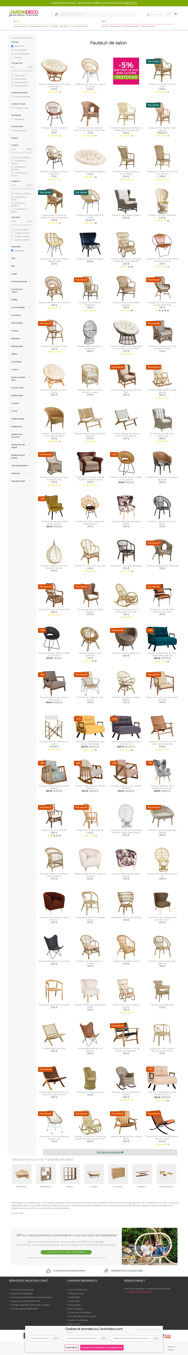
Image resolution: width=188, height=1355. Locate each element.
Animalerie (64, 26)
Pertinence (19, 46)
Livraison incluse (19, 108)
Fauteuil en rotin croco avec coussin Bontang (162, 303)
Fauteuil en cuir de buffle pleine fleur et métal (162, 1137)
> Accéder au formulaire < (139, 1292)
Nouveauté (17, 119)
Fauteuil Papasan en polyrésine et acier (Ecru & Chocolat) (126, 347)
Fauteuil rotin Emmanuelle (162, 215)
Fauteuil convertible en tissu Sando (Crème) (162, 1093)
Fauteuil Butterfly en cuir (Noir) (54, 961)
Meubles (104, 26)
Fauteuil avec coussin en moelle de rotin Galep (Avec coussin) (54, 217)
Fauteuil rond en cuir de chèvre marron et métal (162, 259)
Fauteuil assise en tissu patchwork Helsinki (162, 786)
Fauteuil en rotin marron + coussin (90, 962)
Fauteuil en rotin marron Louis (90, 565)
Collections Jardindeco (80, 1312)
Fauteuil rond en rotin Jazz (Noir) (162, 522)
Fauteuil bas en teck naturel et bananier (90, 434)
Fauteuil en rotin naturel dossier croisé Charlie (162, 1049)
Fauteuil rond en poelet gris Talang (162, 831)
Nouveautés (74, 1305)
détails (71, 1332)
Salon (30, 38)
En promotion (18, 130)
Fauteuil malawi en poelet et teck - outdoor (54, 874)
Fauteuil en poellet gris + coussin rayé (162, 434)
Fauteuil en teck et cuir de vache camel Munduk (162, 742)
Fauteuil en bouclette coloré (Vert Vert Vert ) (162, 918)
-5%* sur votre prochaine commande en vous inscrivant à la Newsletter (66, 1235)
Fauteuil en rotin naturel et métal (90, 216)
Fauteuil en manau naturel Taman (126, 1005)
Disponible (17, 250)
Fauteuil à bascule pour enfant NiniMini (126, 786)
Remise (18, 57)
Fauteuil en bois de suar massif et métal (162, 698)
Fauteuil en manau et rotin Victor (162, 85)
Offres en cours (76, 1293)
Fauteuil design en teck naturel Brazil (126, 1137)
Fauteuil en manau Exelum (90, 830)
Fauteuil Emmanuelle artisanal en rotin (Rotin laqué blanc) (126, 831)
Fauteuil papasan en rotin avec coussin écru (54, 85)
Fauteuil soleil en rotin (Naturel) (90, 654)
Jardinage (54, 26)
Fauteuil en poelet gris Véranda (162, 565)
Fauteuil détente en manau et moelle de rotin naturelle (126, 259)
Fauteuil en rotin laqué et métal (54, 128)
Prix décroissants (22, 54)
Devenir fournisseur (78, 1320)
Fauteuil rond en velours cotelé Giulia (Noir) (54, 654)
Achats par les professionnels (25, 1301)
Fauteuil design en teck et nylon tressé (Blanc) (126, 434)
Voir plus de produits (110, 1152)
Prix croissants (21, 50)
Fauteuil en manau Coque (54, 346)
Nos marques (75, 1308)
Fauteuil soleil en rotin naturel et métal (90, 85)
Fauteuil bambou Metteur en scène (54, 742)
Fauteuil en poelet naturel (126, 961)
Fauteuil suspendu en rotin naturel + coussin (54, 566)
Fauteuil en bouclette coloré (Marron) (54, 918)
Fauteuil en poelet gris (162, 1004)
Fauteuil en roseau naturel (90, 1092)
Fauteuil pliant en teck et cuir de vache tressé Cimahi (54, 1093)
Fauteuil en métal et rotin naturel (90, 698)
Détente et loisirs (147, 26)
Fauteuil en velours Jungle (90, 258)
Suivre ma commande (22, 1289)
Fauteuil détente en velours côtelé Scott (54, 698)
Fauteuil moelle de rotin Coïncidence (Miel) (54, 434)
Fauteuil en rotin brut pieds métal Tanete (54, 259)
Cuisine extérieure (20, 26)
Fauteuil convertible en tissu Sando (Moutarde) (90, 742)
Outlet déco (74, 1301)
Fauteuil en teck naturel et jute (54, 1004)
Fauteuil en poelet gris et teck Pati (126, 391)
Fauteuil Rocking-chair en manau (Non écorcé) (126, 610)
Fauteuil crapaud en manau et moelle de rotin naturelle (126, 128)
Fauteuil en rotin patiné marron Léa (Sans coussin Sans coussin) (90, 130)
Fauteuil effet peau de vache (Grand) (126, 874)
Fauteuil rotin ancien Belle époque (126, 303)
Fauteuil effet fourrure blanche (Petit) (90, 1005)
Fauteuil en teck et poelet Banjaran (90, 610)
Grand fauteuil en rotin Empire (126, 917)
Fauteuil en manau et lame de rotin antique (162, 172)
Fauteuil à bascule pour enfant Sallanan (54, 786)
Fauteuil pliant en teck (54, 1048)
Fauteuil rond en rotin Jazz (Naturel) (162, 962)
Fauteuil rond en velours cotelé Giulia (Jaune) (126, 478)
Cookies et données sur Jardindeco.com (94, 1329)
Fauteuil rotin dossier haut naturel (162, 128)
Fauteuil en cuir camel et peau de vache (162, 478)
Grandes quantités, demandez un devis (30, 1305)
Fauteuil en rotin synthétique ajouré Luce (54, 1137)
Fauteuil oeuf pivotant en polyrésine (90, 347)
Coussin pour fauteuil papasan (90, 171)
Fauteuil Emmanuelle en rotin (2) (162, 874)
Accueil (14, 38)
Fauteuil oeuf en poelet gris (126, 653)
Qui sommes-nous (77, 1289)
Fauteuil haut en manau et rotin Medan (126, 172)
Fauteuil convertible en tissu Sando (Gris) (126, 742)
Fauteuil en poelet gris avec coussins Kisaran (162, 347)
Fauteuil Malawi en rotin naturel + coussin (90, 391)
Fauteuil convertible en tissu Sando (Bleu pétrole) (162, 654)
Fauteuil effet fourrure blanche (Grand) (90, 874)
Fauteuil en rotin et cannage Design (90, 918)
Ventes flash (74, 1297)
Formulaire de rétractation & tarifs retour (32, 1297)
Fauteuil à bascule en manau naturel (162, 391)
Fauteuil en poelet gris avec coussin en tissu (54, 478)
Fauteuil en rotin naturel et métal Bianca (90, 522)
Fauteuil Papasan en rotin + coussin (54, 391)
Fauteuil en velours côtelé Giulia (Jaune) (54, 522)
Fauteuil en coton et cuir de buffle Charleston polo (90, 478)
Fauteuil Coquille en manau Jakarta (126, 698)
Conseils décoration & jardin (82, 1316)
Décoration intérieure (131, 26)
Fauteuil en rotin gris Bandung (126, 565)
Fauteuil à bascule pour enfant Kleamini (90, 786)
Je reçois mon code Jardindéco (66, 1252)
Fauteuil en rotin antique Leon (54, 609)
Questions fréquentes (22, 1293)
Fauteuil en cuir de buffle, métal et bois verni (162, 610)
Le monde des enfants (78, 26)
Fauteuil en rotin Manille (54, 830)
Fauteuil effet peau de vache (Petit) (126, 522)
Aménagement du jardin (39, 26)
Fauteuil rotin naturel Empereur (90, 303)
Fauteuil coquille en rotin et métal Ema (54, 172)
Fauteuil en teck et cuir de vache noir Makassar (126, 1049)
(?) (50, 1338)
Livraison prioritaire (21, 96)
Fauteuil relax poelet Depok (126, 215)
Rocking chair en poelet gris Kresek (126, 1093)
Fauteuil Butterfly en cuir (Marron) (90, 1049)
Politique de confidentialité (24, 1308)
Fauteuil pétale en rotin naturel (54, 302)
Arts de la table (115, 26)
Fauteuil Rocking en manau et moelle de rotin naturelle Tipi (90, 1137)
